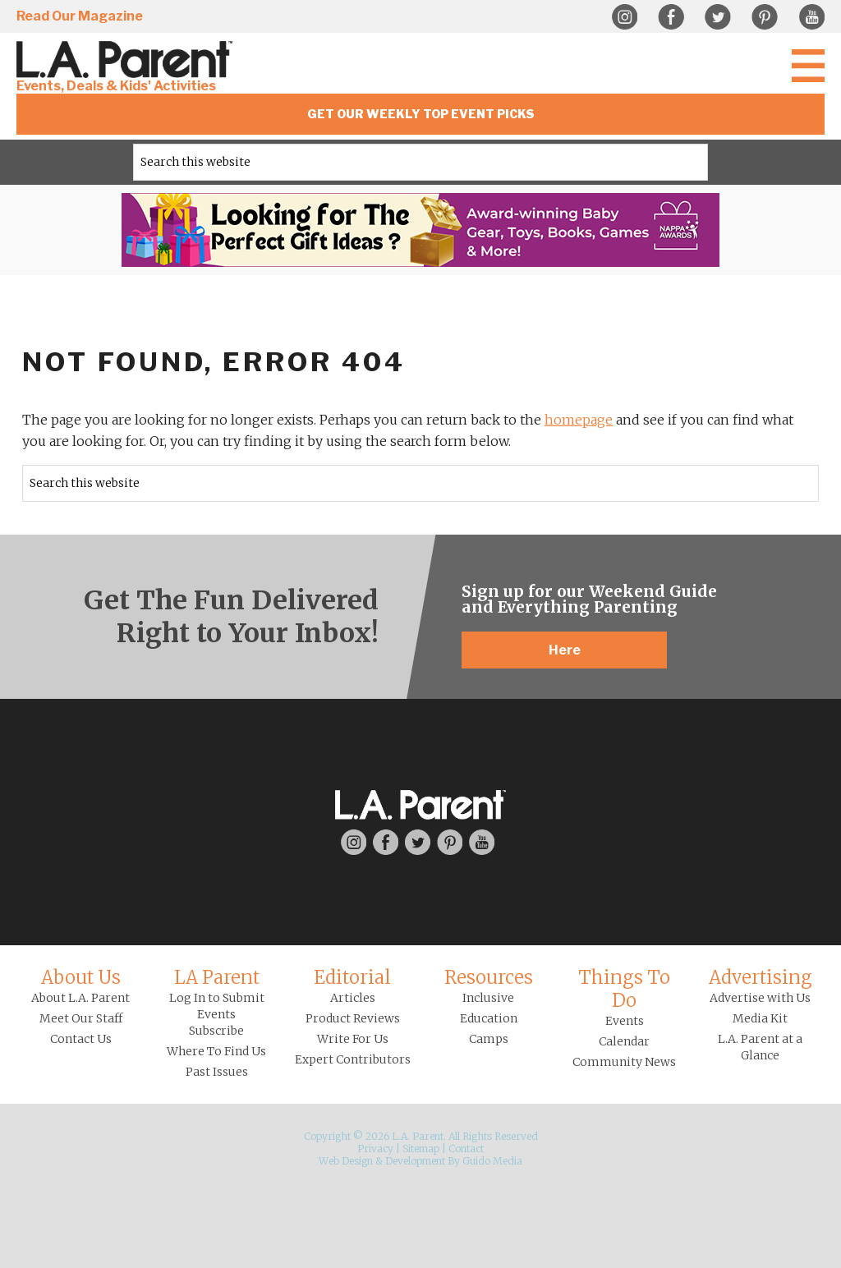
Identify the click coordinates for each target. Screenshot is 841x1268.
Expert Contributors (353, 1059)
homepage (579, 419)
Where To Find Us (216, 1051)
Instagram (624, 17)
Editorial (352, 977)
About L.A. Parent (80, 997)
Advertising (760, 977)
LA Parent (217, 977)
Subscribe (216, 1030)
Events (624, 1020)
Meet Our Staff (80, 1018)
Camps (488, 1038)
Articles (352, 997)
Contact (466, 1148)
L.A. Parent (127, 59)
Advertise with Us (760, 997)
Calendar (624, 1041)
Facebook (671, 17)
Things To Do (624, 989)
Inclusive (488, 997)
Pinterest (764, 17)
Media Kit (760, 1018)
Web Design (346, 1161)
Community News (624, 1061)
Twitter (718, 17)
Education (488, 1018)
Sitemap (420, 1148)
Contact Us (81, 1038)
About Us (81, 977)
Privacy (375, 1148)
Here (565, 650)
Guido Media (492, 1161)
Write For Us (352, 1038)
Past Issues (217, 1071)
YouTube (811, 17)
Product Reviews (353, 1018)
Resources (488, 977)
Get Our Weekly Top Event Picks (421, 114)
